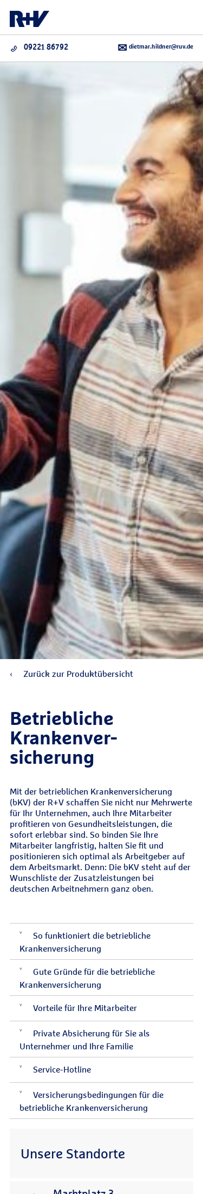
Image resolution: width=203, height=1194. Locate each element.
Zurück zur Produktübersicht (71, 674)
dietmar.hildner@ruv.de (155, 47)
